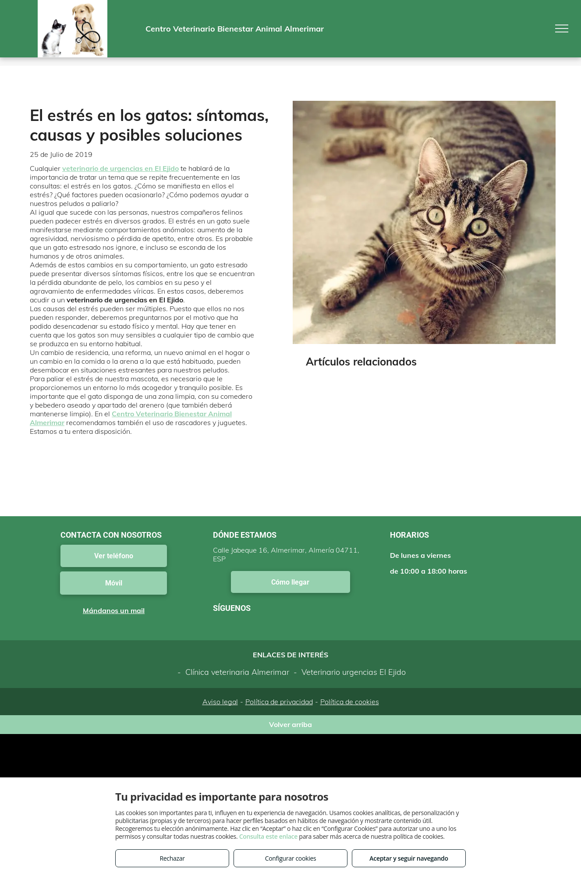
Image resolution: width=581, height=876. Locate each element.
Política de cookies (349, 701)
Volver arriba (290, 724)
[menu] (561, 28)
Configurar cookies (290, 858)
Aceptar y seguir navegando (408, 858)
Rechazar (171, 858)
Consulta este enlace (268, 836)
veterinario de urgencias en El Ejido (120, 168)
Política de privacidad (279, 701)
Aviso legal (220, 701)
